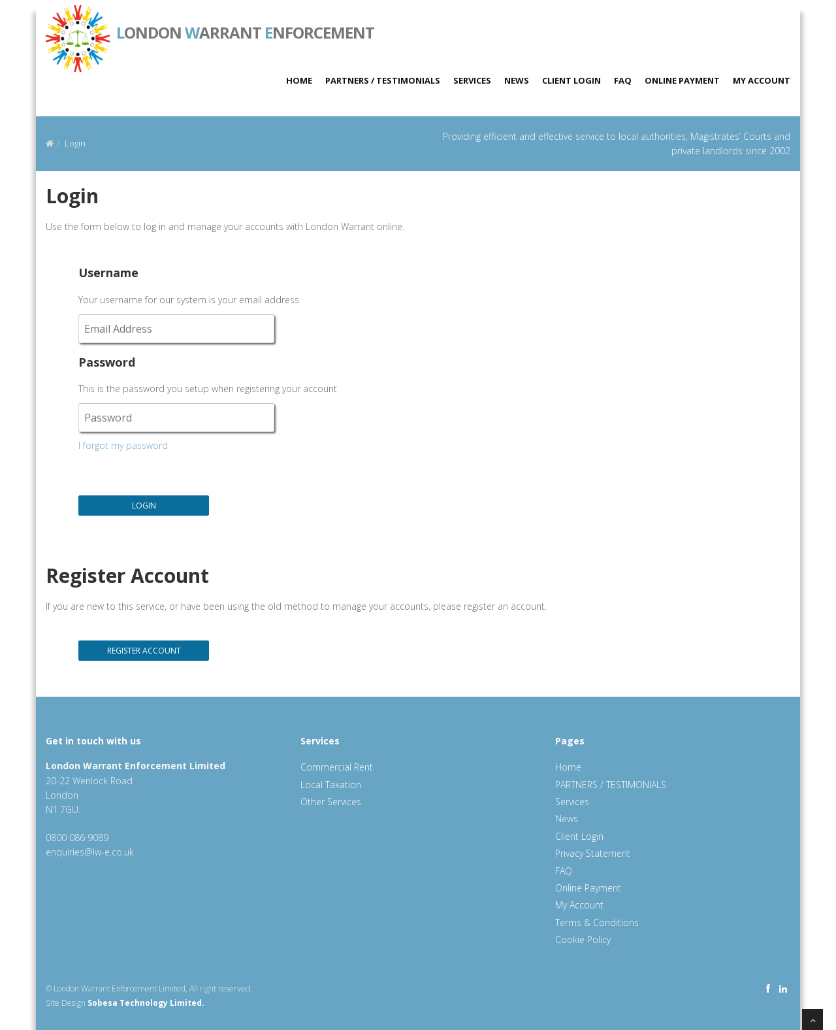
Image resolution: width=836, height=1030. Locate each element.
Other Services (330, 801)
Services (472, 80)
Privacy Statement (592, 853)
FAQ (623, 80)
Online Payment (682, 80)
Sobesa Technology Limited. (146, 1002)
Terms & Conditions (597, 922)
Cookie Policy (583, 939)
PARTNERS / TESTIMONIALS (382, 80)
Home (299, 80)
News (516, 80)
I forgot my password (123, 445)
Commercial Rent (336, 767)
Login (75, 143)
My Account (761, 80)
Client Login (571, 80)
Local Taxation (330, 784)
